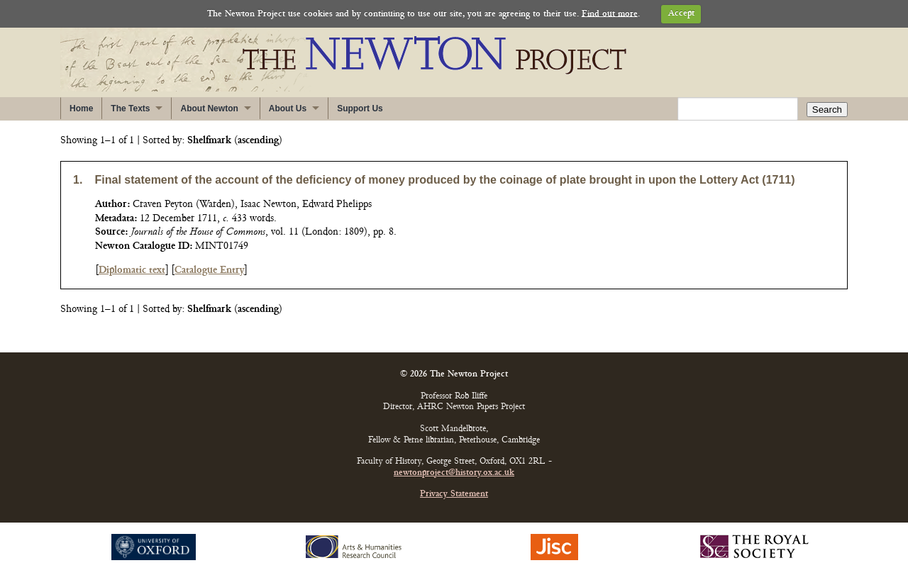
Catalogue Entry (209, 270)
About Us (287, 108)
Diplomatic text (132, 270)
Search (827, 109)
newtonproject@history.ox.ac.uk (454, 473)
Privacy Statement (454, 494)
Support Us (360, 108)
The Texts (130, 108)
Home (81, 108)
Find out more (610, 13)
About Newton (209, 108)
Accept (681, 13)
